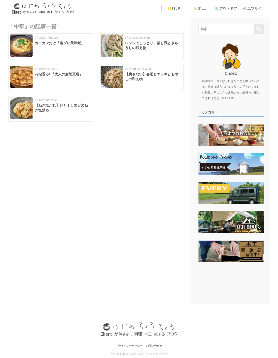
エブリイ (252, 8)
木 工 (200, 8)
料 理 (174, 8)
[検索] (259, 29)
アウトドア (226, 8)
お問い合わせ (154, 345)
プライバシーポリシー (129, 345)
